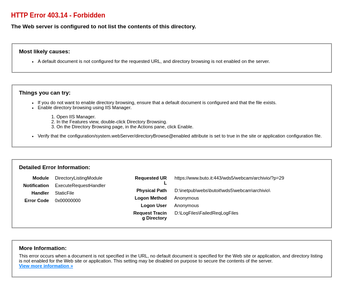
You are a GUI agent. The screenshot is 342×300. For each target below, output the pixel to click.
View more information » (46, 265)
